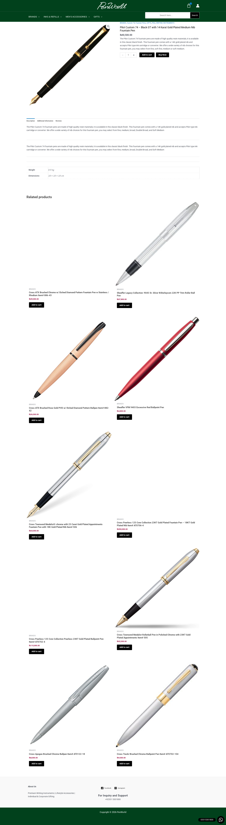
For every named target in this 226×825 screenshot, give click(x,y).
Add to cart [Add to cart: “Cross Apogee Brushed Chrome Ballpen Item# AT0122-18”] (37, 763)
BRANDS (34, 17)
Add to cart (147, 55)
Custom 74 (131, 23)
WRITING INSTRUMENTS (165, 23)
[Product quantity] (128, 55)
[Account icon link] (197, 5)
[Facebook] (106, 788)
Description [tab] (31, 121)
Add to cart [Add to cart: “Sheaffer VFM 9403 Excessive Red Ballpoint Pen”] (124, 417)
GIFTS (98, 17)
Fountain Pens (141, 23)
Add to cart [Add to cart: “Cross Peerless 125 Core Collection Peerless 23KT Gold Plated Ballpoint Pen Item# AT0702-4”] (37, 651)
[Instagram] (120, 788)
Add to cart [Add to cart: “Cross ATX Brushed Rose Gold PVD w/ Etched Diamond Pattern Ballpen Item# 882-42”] (37, 420)
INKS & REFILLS (53, 17)
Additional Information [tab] (45, 121)
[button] (172, 19)
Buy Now (162, 55)
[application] (38, 17)
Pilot (153, 23)
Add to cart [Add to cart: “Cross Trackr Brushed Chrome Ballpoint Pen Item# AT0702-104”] (124, 763)
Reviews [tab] (59, 121)
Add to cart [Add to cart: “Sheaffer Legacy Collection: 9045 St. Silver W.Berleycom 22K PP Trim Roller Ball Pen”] (124, 305)
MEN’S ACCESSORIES (78, 17)
